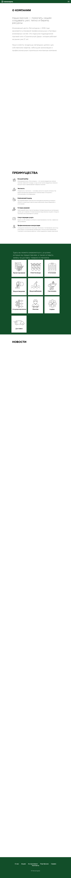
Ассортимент (33, 864)
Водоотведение (19, 291)
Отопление (52, 273)
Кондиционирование (19, 309)
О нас (17, 864)
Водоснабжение (36, 291)
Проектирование (19, 273)
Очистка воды (35, 273)
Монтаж (35, 309)
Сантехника (52, 291)
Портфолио (44, 864)
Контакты (35, 865)
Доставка (18, 328)
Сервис (52, 309)
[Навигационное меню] (68, 1)
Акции (23, 864)
